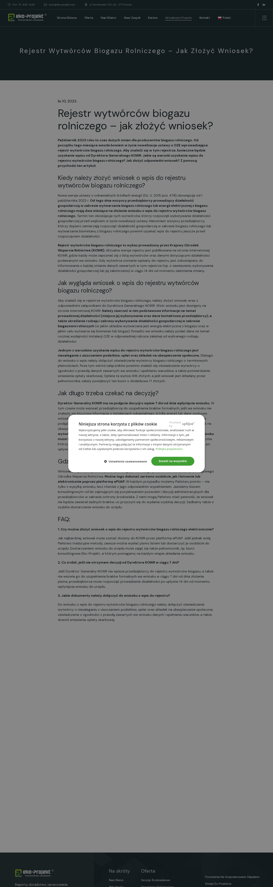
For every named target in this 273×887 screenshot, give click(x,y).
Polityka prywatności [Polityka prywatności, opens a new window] (169, 449)
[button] (127, 461)
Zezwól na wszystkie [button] (173, 461)
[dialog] (136, 443)
